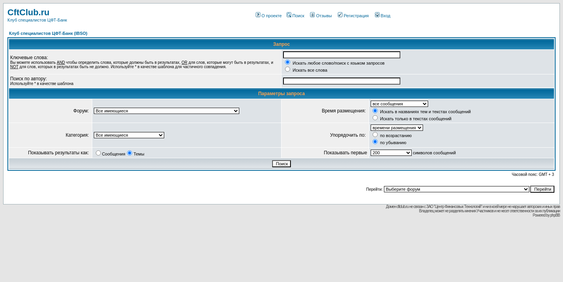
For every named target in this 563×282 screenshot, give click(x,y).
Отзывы (321, 15)
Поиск (295, 15)
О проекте (269, 15)
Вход (383, 15)
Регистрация (353, 15)
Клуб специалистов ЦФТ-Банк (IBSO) (48, 33)
